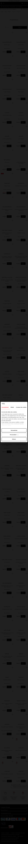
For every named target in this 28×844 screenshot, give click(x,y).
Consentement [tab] (5, 407)
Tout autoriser (14, 430)
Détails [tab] (12, 407)
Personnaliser (14, 434)
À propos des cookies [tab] (21, 407)
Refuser (14, 439)
